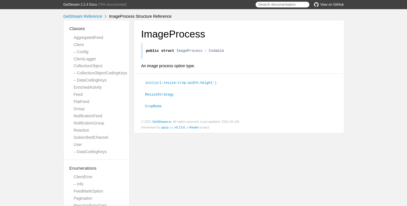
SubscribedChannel (91, 137)
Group (79, 108)
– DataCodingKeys (90, 80)
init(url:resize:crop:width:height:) (183, 83)
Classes (77, 28)
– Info (79, 184)
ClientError (83, 177)
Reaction (81, 130)
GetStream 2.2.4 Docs (80, 5)
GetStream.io (161, 121)
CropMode (155, 106)
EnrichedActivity (88, 87)
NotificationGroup (89, 123)
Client (79, 44)
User (78, 144)
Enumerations (82, 168)
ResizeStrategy (162, 94)
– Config (81, 51)
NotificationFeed (88, 116)
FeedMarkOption (88, 191)
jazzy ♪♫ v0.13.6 (173, 127)
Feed (78, 94)
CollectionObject (88, 66)
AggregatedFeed (88, 37)
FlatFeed (81, 101)
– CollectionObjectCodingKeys (100, 73)
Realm (194, 127)
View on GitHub (329, 5)
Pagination (83, 198)
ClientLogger (85, 59)
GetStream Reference (82, 16)
